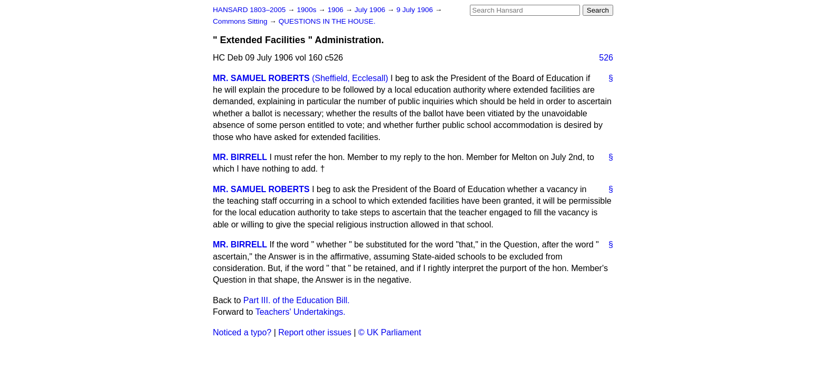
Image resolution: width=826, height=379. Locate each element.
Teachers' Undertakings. (300, 311)
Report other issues (314, 332)
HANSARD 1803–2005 (249, 10)
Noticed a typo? (242, 332)
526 (606, 57)
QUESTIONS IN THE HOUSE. (327, 21)
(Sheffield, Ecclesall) (350, 78)
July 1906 (371, 10)
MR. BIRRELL (240, 157)
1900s (307, 10)
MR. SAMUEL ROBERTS (261, 78)
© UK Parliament (389, 332)
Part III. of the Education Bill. (296, 300)
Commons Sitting (241, 21)
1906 (337, 10)
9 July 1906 (415, 10)
